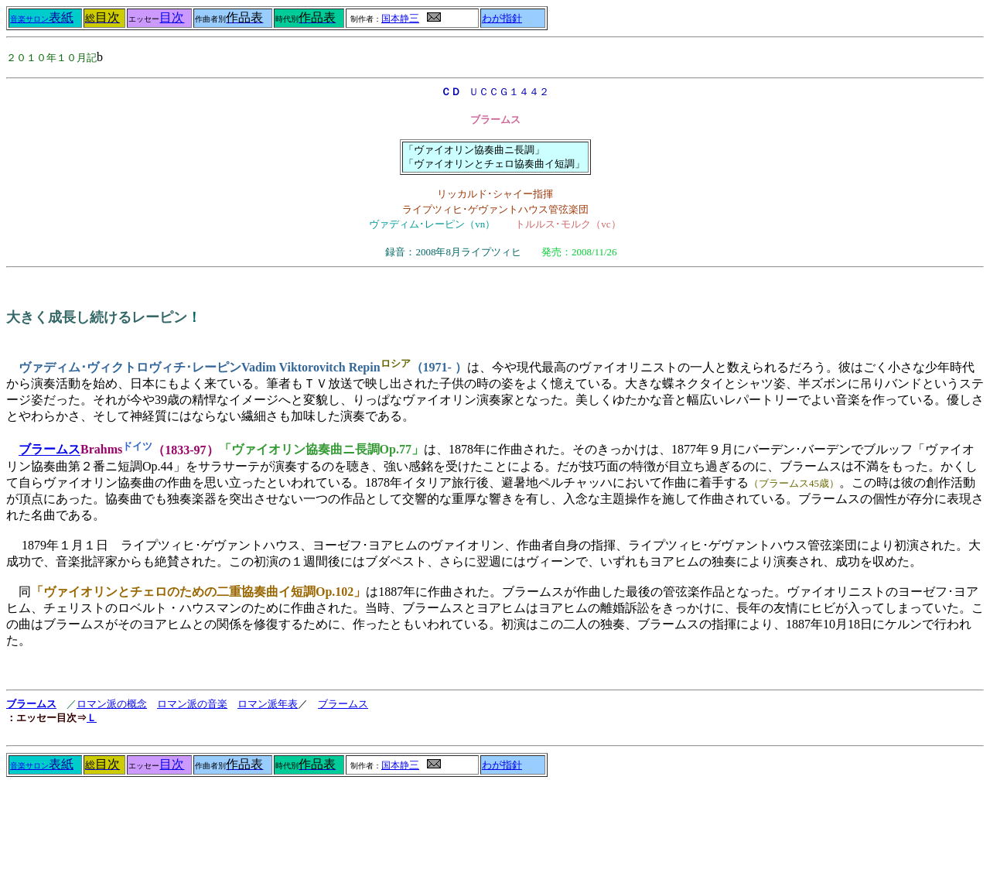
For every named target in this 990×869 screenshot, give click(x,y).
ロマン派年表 (267, 704)
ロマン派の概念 (112, 704)
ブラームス (49, 450)
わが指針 (502, 18)
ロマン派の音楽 (192, 704)
